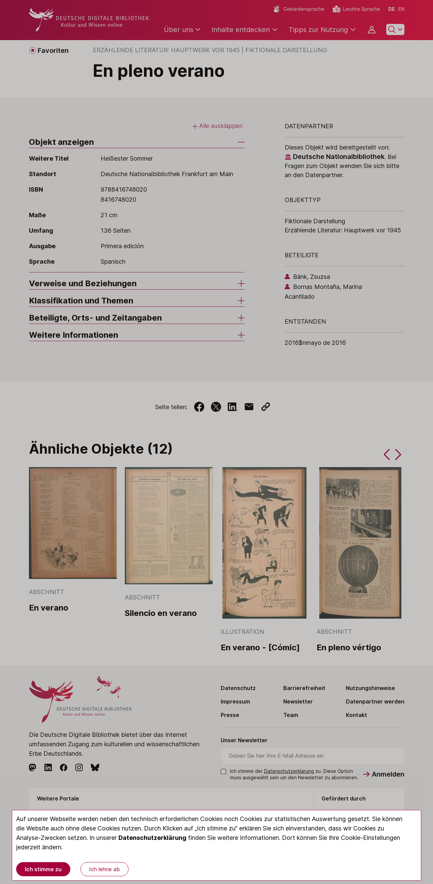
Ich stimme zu (43, 869)
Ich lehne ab (104, 869)
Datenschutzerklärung (152, 837)
